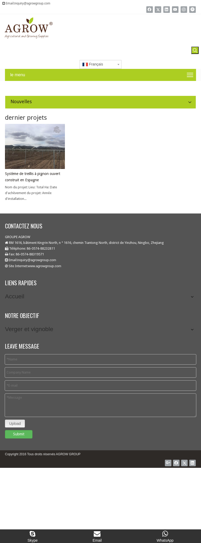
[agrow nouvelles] (4, 85)
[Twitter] (158, 9)
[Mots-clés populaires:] (195, 50)
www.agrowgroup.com (44, 266)
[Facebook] (149, 9)
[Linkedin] (166, 9)
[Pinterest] (192, 9)
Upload (15, 421)
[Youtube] (175, 9)
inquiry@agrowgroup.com (32, 3)
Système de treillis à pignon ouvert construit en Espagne (32, 177)
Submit (18, 431)
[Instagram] (184, 9)
